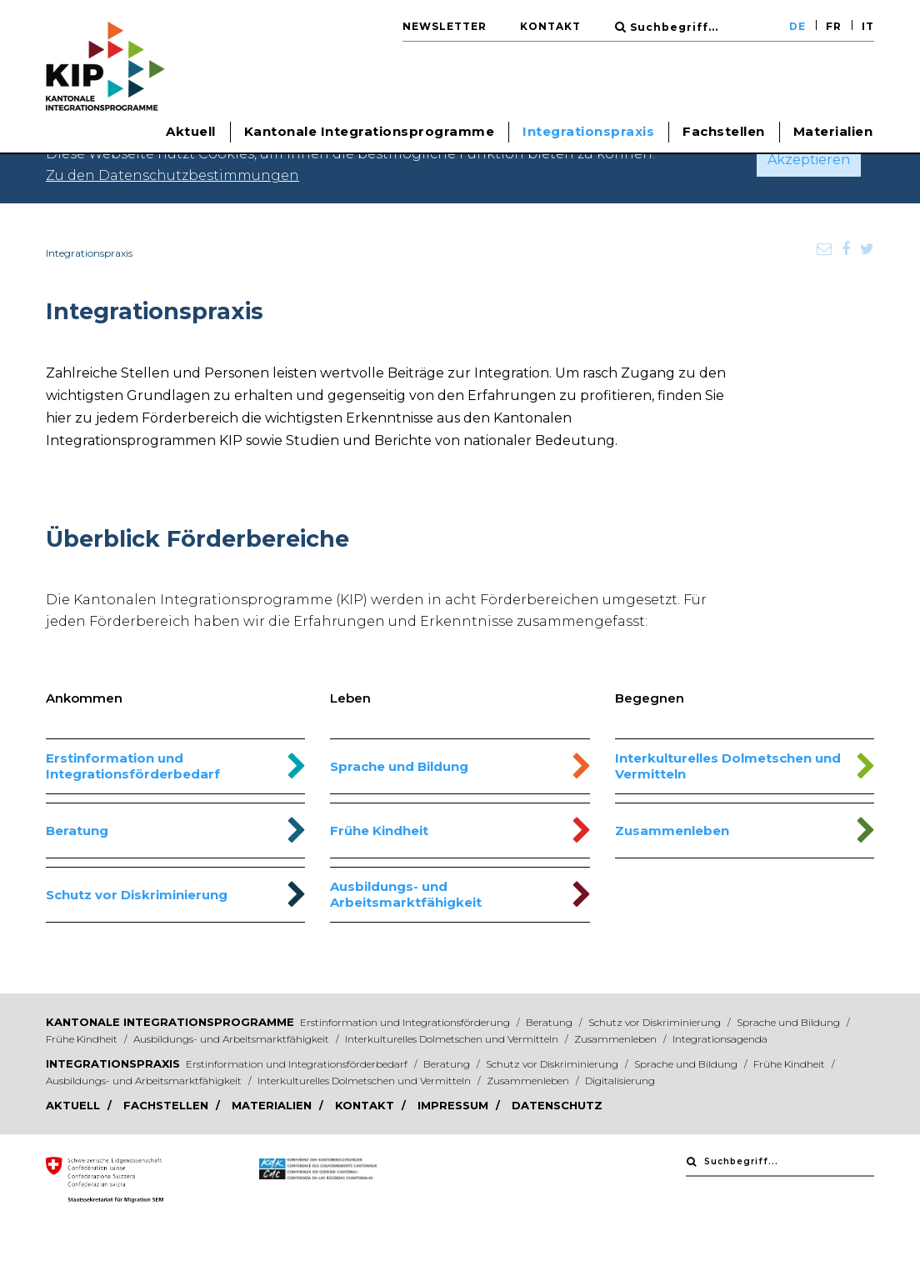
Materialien (833, 131)
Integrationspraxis (113, 1063)
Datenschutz (557, 1105)
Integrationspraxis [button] (588, 131)
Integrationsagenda (720, 1039)
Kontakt (550, 26)
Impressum (455, 1105)
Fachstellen (723, 131)
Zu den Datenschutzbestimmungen (172, 175)
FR (834, 26)
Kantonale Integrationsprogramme (170, 1021)
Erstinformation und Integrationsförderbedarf (133, 766)
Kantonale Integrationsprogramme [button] (369, 131)
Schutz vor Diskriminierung (137, 895)
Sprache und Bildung (399, 766)
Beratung (77, 830)
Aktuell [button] (191, 131)
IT (868, 26)
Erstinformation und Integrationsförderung (406, 1022)
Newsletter (444, 26)
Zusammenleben (672, 830)
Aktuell (74, 1105)
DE (797, 26)
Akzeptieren (809, 160)
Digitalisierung (620, 1080)
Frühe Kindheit (379, 830)
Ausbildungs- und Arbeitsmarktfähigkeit (406, 894)
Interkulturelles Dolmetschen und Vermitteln (728, 766)
